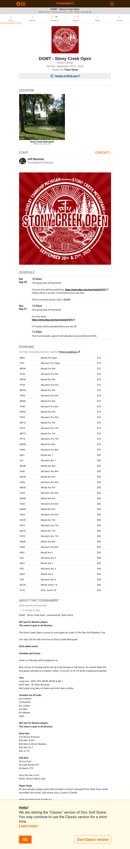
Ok (25, 839)
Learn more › (29, 826)
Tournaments (65, 3)
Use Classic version (93, 839)
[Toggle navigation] (112, 3)
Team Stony (71, 69)
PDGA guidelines (68, 351)
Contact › (103, 152)
